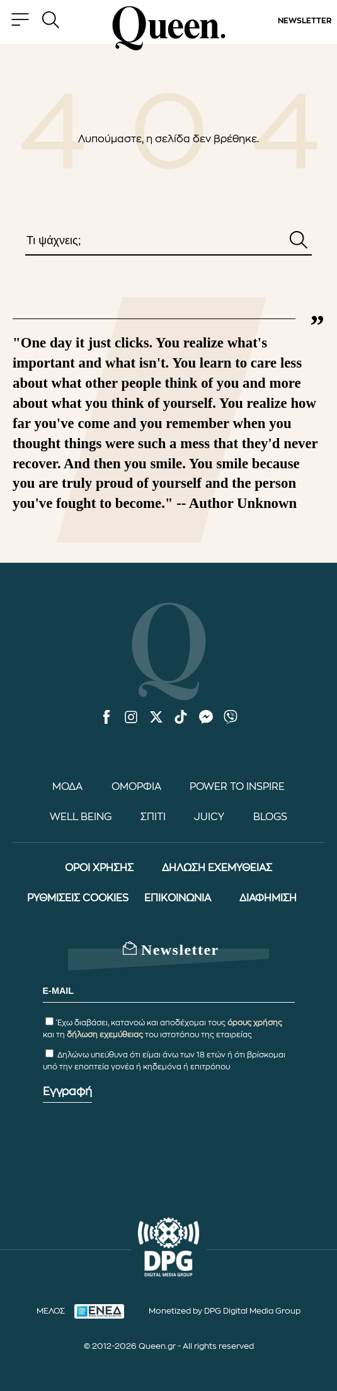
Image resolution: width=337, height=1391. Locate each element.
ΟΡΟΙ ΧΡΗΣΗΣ (99, 868)
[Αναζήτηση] (298, 241)
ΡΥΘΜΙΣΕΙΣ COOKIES (78, 898)
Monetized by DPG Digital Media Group (224, 1311)
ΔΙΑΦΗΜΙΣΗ (268, 898)
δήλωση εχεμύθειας (105, 1035)
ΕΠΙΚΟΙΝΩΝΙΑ (177, 898)
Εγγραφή (67, 1091)
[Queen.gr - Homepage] (169, 28)
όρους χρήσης (254, 1023)
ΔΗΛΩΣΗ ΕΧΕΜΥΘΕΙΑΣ (217, 868)
